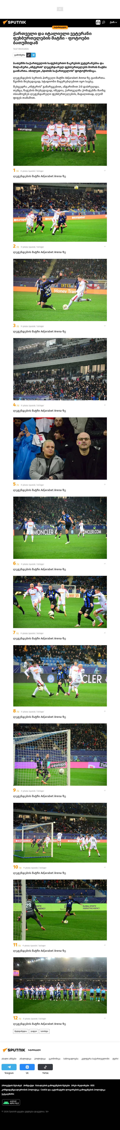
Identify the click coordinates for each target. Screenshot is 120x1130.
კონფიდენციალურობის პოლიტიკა (20, 1089)
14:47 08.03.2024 (21, 49)
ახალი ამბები (9, 1058)
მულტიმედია (21, 1031)
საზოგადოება (70, 1058)
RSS (92, 1085)
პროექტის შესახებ (12, 1085)
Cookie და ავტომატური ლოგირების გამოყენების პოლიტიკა (73, 1089)
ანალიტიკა (25, 1058)
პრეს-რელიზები (80, 1085)
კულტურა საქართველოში (95, 1058)
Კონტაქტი (28, 1085)
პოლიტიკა (40, 1058)
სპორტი (44, 1031)
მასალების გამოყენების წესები (52, 1085)
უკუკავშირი (8, 1094)
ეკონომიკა (54, 1058)
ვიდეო (34, 1031)
